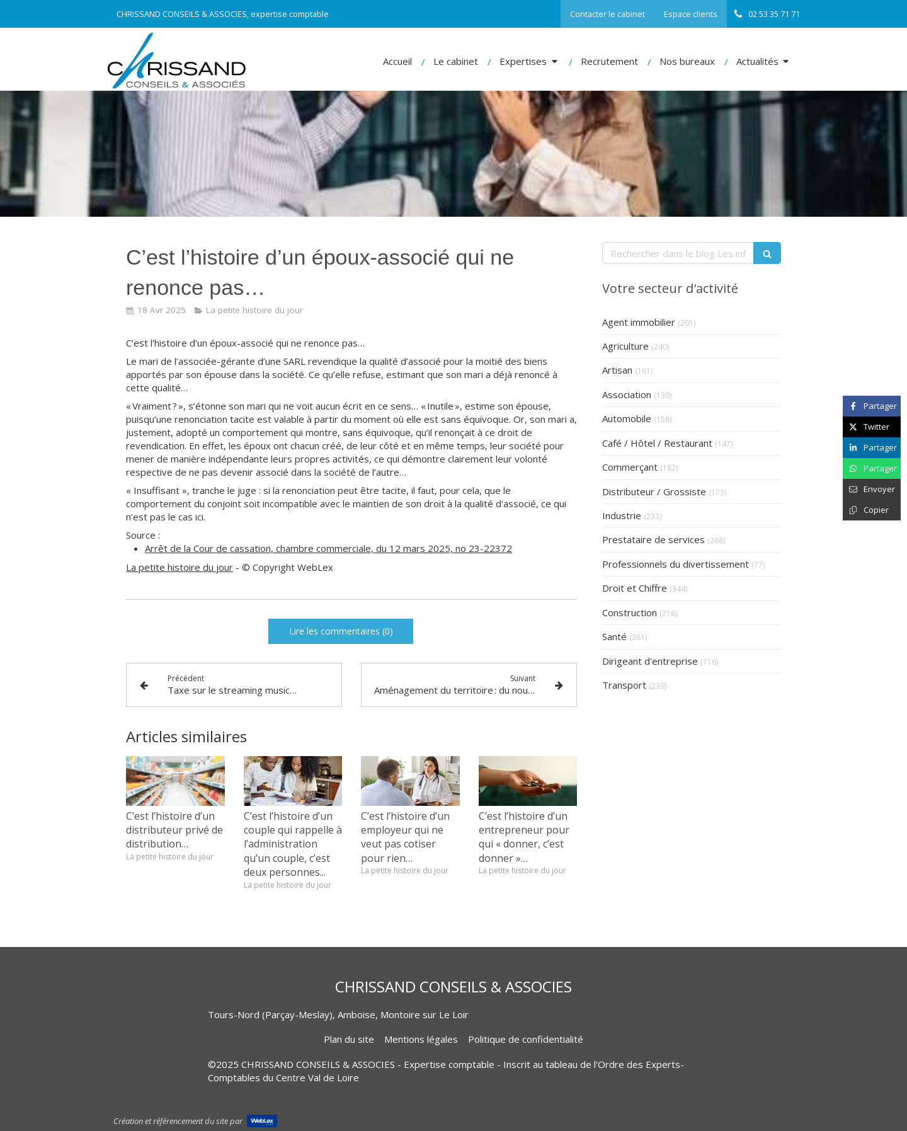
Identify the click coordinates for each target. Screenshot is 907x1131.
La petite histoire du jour (179, 567)
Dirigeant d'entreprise (650, 661)
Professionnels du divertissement (675, 564)
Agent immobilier (638, 322)
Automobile (626, 418)
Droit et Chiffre (634, 588)
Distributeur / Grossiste (654, 491)
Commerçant (630, 467)
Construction (629, 612)
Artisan (617, 370)
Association (626, 394)
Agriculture (625, 346)
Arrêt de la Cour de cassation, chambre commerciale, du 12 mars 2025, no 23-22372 (328, 548)
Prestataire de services (653, 539)
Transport (624, 685)
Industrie (621, 515)
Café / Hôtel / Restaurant (657, 443)
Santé (614, 636)
